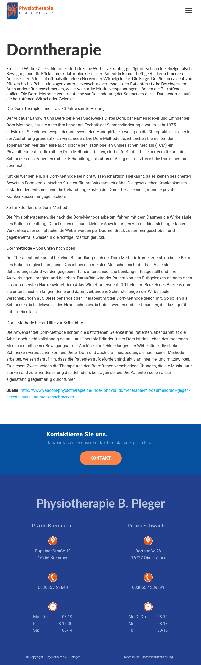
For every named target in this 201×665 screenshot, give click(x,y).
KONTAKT (100, 458)
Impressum (131, 657)
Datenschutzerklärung (157, 657)
